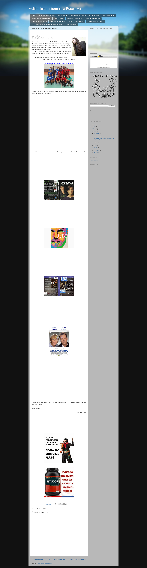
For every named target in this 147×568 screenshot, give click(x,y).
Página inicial (59, 559)
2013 (94, 131)
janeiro (96, 152)
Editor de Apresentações (57, 21)
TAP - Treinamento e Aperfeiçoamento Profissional (47, 24)
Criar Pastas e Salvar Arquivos (41, 18)
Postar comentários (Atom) (44, 563)
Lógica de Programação (39, 21)
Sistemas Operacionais (93, 18)
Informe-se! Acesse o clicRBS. (103, 64)
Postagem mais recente (41, 559)
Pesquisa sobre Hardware (95, 21)
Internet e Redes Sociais (76, 21)
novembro (97, 136)
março (96, 147)
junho (95, 145)
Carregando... (94, 160)
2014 (94, 129)
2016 (94, 124)
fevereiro (96, 150)
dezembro (97, 133)
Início (34, 15)
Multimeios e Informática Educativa (54, 9)
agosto (96, 143)
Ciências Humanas (108, 15)
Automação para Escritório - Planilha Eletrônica (84, 15)
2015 (94, 126)
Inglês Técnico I (59, 18)
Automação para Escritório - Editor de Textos (53, 15)
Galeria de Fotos (71, 24)
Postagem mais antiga (77, 559)
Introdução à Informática (74, 18)
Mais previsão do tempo (111, 56)
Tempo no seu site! (103, 67)
